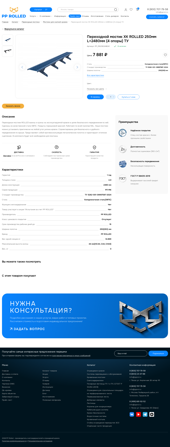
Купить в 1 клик (128, 97)
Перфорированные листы (98, 397)
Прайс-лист (7, 400)
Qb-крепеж (7, 390)
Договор (46, 390)
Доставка (7, 156)
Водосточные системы (97, 416)
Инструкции (47, 387)
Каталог (41, 9)
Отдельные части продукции (99, 426)
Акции (45, 374)
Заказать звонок (13, 106)
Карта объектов (9, 393)
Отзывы (45, 380)
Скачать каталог (157, 17)
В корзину (95, 97)
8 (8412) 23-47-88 (137, 374)
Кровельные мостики (96, 377)
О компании (7, 377)
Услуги (45, 377)
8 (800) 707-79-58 (157, 9)
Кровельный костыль (96, 419)
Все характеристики (95, 75)
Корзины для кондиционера (99, 406)
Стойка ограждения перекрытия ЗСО (103, 423)
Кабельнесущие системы (97, 410)
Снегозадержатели (95, 380)
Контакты (6, 380)
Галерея (45, 384)
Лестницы (91, 403)
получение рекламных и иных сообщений (71, 355)
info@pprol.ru (162, 12)
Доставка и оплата (10, 374)
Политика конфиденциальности (14, 441)
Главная (5, 371)
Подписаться (157, 353)
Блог (44, 393)
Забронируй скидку (10, 397)
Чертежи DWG (8, 384)
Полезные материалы (51, 400)
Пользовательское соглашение (40, 441)
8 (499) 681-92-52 (137, 401)
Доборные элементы (95, 400)
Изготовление (48, 397)
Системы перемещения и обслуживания (104, 374)
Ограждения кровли (96, 371)
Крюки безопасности (96, 413)
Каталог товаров (49, 371)
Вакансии (6, 387)
